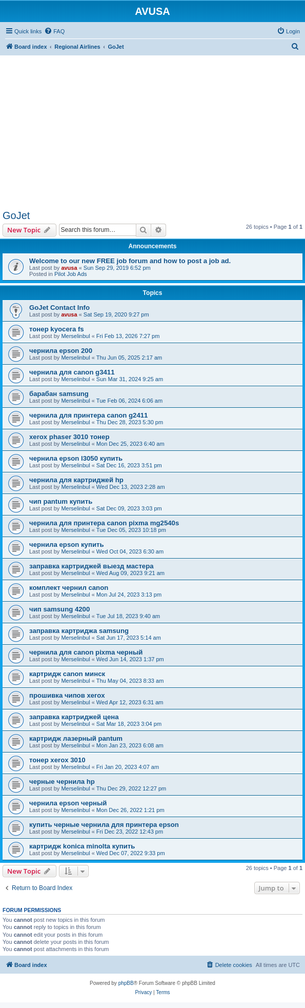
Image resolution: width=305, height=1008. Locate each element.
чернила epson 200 (60, 350)
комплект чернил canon (68, 587)
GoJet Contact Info (59, 307)
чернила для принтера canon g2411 (88, 415)
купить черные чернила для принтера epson (104, 824)
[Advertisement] (152, 127)
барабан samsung (59, 394)
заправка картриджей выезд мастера (91, 566)
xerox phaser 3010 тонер (69, 437)
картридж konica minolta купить (82, 846)
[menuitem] (54, 31)
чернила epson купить (66, 544)
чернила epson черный (68, 803)
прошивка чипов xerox (67, 695)
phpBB (126, 983)
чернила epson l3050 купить (76, 458)
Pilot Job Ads (70, 274)
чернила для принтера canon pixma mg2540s (104, 523)
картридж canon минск (67, 674)
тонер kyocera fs (56, 329)
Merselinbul (75, 336)
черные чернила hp (62, 781)
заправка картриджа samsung (79, 631)
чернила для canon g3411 (72, 372)
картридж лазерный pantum (76, 738)
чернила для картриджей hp (76, 480)
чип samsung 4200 (59, 609)
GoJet (16, 215)
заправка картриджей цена (74, 717)
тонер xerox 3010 (57, 760)
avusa (69, 268)
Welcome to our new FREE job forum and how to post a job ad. (130, 261)
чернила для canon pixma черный (86, 652)
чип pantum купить (60, 501)
